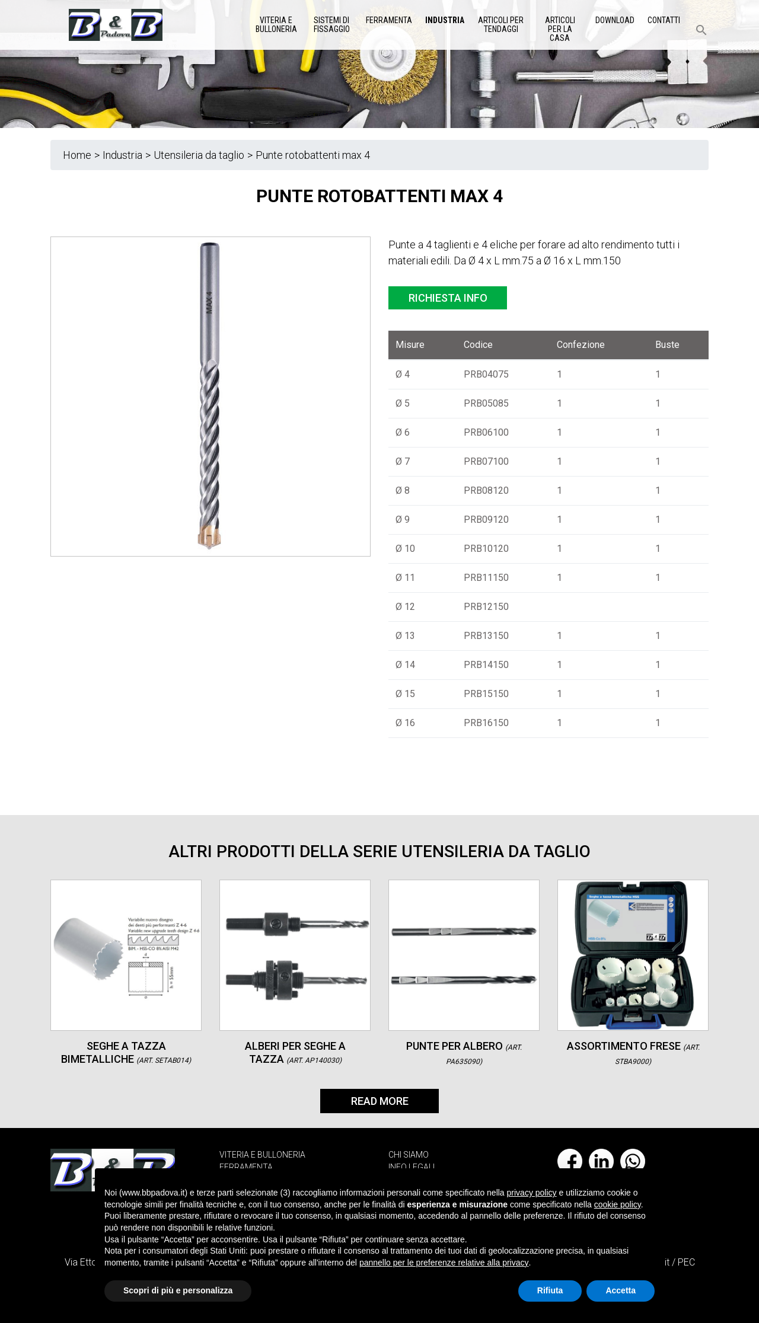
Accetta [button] (620, 1290)
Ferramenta (389, 20)
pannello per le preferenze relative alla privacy (444, 1262)
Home (77, 155)
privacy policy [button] (532, 1192)
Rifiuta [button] (550, 1290)
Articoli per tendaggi (501, 24)
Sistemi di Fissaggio (332, 24)
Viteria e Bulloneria (276, 24)
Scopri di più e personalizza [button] (177, 1290)
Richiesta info (448, 298)
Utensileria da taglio (199, 155)
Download (614, 20)
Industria (444, 20)
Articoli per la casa (560, 29)
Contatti (664, 20)
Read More (380, 1101)
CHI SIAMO (408, 1154)
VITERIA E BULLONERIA (262, 1154)
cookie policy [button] (617, 1204)
